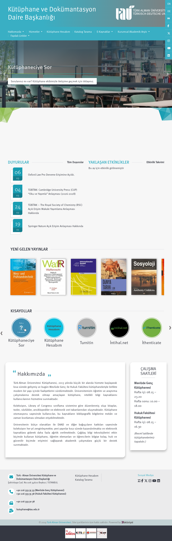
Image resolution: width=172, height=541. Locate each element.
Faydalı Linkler (18, 36)
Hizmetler (34, 32)
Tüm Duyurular (75, 162)
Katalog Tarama (83, 32)
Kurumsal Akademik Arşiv (132, 32)
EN (168, 4)
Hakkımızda (15, 32)
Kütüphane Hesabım (58, 32)
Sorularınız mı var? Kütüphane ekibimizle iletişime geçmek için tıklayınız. (52, 81)
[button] (4, 74)
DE (168, 11)
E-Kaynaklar (103, 32)
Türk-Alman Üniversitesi (59, 522)
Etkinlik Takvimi (155, 162)
